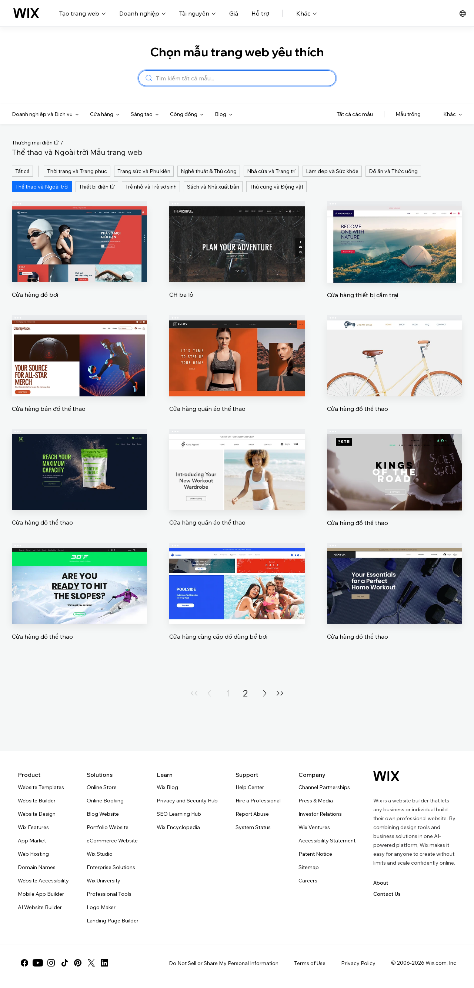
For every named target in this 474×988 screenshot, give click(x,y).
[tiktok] (64, 962)
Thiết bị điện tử (97, 186)
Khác (306, 13)
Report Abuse (252, 814)
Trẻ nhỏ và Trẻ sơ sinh (151, 186)
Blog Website (103, 814)
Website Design (37, 814)
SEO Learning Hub (179, 814)
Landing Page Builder (112, 920)
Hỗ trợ (260, 13)
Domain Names (37, 867)
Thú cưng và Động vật (276, 186)
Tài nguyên (197, 13)
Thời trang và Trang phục (77, 171)
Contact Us (387, 894)
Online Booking (105, 800)
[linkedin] (104, 962)
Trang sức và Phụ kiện (143, 171)
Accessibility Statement (327, 840)
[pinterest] (77, 962)
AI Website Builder (40, 907)
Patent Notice (315, 854)
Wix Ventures (314, 827)
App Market (32, 840)
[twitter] (91, 962)
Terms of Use (310, 963)
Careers (307, 880)
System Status (253, 827)
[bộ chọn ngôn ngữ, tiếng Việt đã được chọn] (462, 13)
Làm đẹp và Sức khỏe (332, 171)
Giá (233, 13)
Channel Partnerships (324, 787)
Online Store (102, 787)
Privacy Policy (358, 963)
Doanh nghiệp (142, 13)
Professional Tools (109, 894)
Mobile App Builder (41, 894)
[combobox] (243, 78)
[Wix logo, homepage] (26, 13)
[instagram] (51, 962)
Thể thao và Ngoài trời (42, 186)
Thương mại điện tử (35, 142)
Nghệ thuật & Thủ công (209, 171)
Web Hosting (33, 854)
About (380, 882)
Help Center (250, 787)
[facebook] (24, 962)
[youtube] (37, 962)
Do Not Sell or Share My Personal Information (223, 963)
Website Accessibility (43, 880)
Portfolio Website (107, 827)
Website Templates (41, 787)
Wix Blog (167, 787)
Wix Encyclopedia (178, 827)
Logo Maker (101, 907)
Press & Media (315, 800)
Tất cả (22, 171)
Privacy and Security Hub (187, 800)
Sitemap (308, 867)
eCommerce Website (112, 840)
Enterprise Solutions (111, 867)
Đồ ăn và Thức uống (393, 171)
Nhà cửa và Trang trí (271, 171)
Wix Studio (100, 854)
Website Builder (37, 800)
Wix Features (33, 827)
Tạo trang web (82, 13)
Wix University (103, 880)
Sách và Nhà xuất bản (213, 186)
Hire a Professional (258, 800)
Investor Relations (320, 814)
